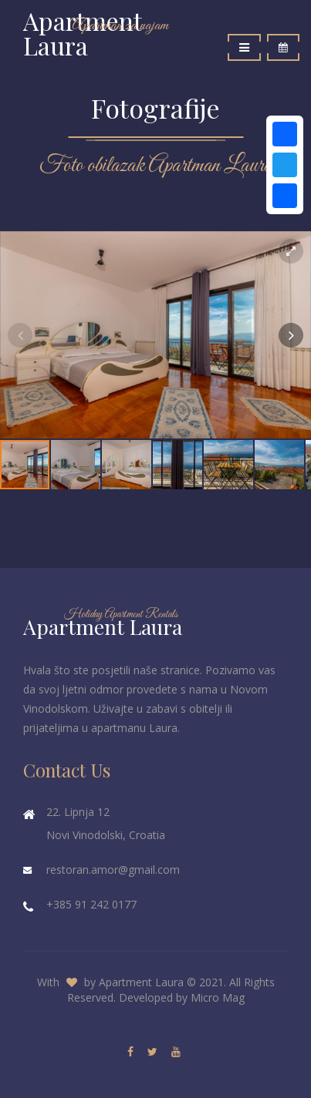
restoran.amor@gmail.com (113, 869)
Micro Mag (218, 997)
